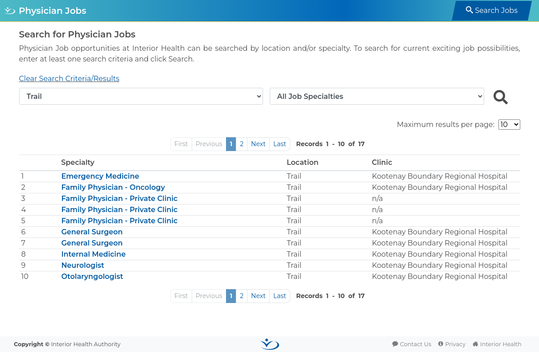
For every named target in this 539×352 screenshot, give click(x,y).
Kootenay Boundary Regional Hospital (439, 176)
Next (258, 144)
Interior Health (501, 344)
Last (279, 144)
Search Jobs (496, 10)
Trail (294, 176)
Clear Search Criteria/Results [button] (69, 78)
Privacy (455, 344)
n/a (377, 198)
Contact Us (415, 344)
